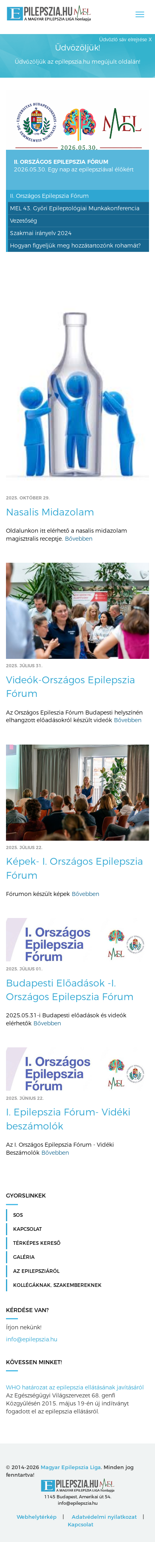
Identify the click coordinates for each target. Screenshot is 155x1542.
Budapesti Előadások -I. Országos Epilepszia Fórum (69, 990)
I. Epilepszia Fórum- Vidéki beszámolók (68, 1118)
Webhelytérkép (37, 1517)
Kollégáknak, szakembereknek (57, 1285)
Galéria (24, 1257)
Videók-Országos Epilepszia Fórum (70, 686)
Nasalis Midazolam (50, 512)
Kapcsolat (27, 1229)
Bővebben (78, 538)
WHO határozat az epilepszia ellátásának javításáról (75, 1387)
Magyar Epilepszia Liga (71, 1467)
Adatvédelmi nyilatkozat (104, 1517)
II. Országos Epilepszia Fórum (61, 161)
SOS (18, 1215)
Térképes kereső (37, 1243)
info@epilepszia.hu (31, 1339)
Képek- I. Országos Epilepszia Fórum (74, 868)
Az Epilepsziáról (36, 1271)
